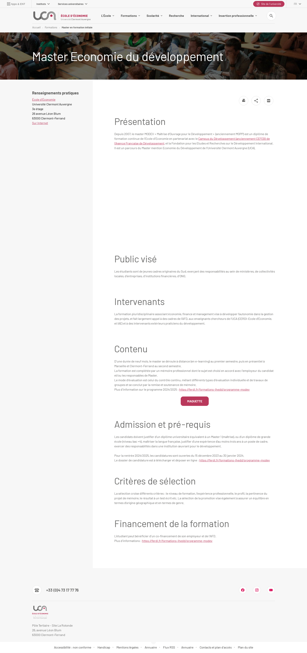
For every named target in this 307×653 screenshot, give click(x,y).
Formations (130, 15)
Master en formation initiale (77, 27)
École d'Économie (43, 99)
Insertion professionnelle (238, 15)
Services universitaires (72, 3)
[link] (234, 460)
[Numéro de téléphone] (55, 590)
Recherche (176, 15)
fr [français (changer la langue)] (295, 3)
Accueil (36, 27)
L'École (107, 15)
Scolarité (154, 15)
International (201, 15)
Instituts (43, 3)
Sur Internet (40, 123)
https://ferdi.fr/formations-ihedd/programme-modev (214, 389)
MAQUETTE (194, 401)
